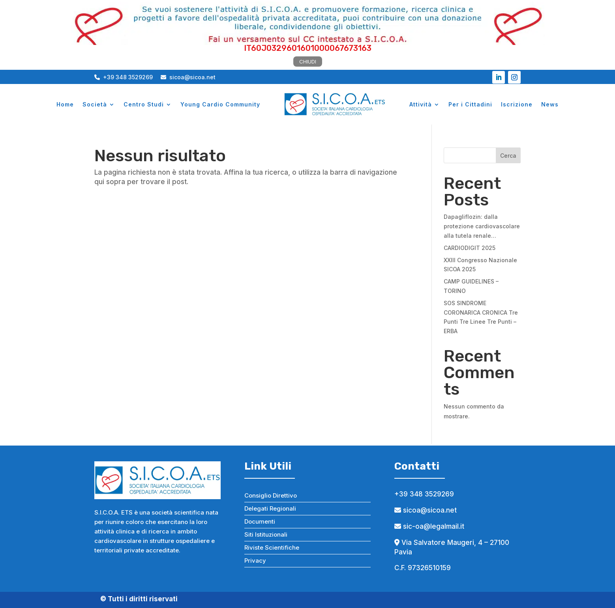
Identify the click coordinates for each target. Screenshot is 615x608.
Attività (420, 104)
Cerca (508, 155)
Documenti (259, 521)
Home (65, 104)
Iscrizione (516, 104)
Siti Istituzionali (265, 534)
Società (94, 104)
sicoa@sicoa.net (188, 77)
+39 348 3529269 (123, 77)
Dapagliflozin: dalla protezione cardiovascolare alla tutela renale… (482, 226)
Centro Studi (144, 104)
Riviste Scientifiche (271, 547)
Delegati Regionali (270, 508)
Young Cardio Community (220, 104)
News (550, 104)
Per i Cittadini (470, 104)
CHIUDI (307, 61)
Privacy (255, 560)
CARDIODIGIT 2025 (469, 247)
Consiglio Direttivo (270, 495)
